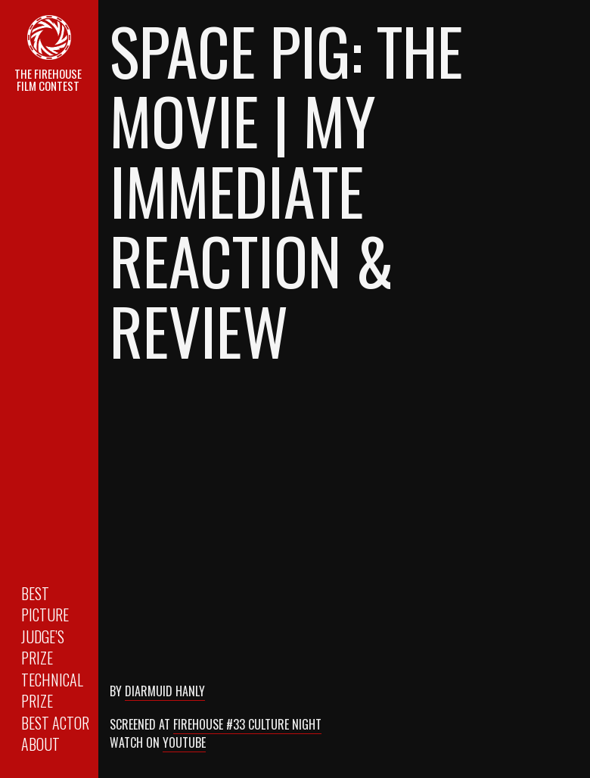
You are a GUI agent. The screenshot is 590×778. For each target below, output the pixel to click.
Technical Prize (52, 690)
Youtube (184, 742)
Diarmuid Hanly (165, 691)
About (40, 744)
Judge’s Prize (42, 647)
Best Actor (55, 722)
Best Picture (45, 604)
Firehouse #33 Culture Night (247, 724)
